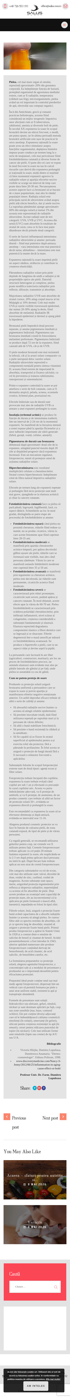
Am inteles (36, 1386)
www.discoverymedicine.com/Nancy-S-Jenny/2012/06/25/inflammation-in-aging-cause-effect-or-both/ (37, 1065)
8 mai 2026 (37, 1184)
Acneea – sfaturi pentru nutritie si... (35, 1177)
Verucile (35, 1222)
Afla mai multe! (53, 1379)
